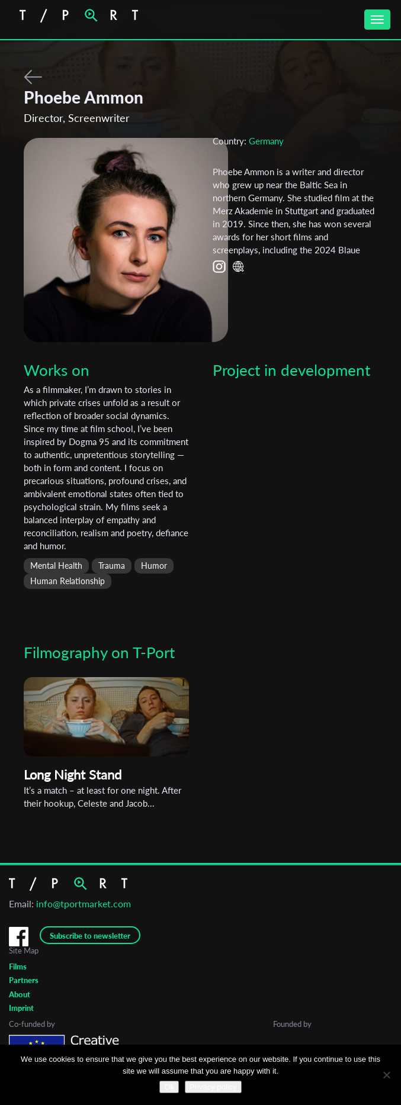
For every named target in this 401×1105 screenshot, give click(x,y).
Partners (24, 980)
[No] (386, 1075)
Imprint (21, 1008)
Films (18, 966)
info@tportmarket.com (83, 903)
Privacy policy (213, 1087)
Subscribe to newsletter (90, 935)
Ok (169, 1087)
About (19, 994)
